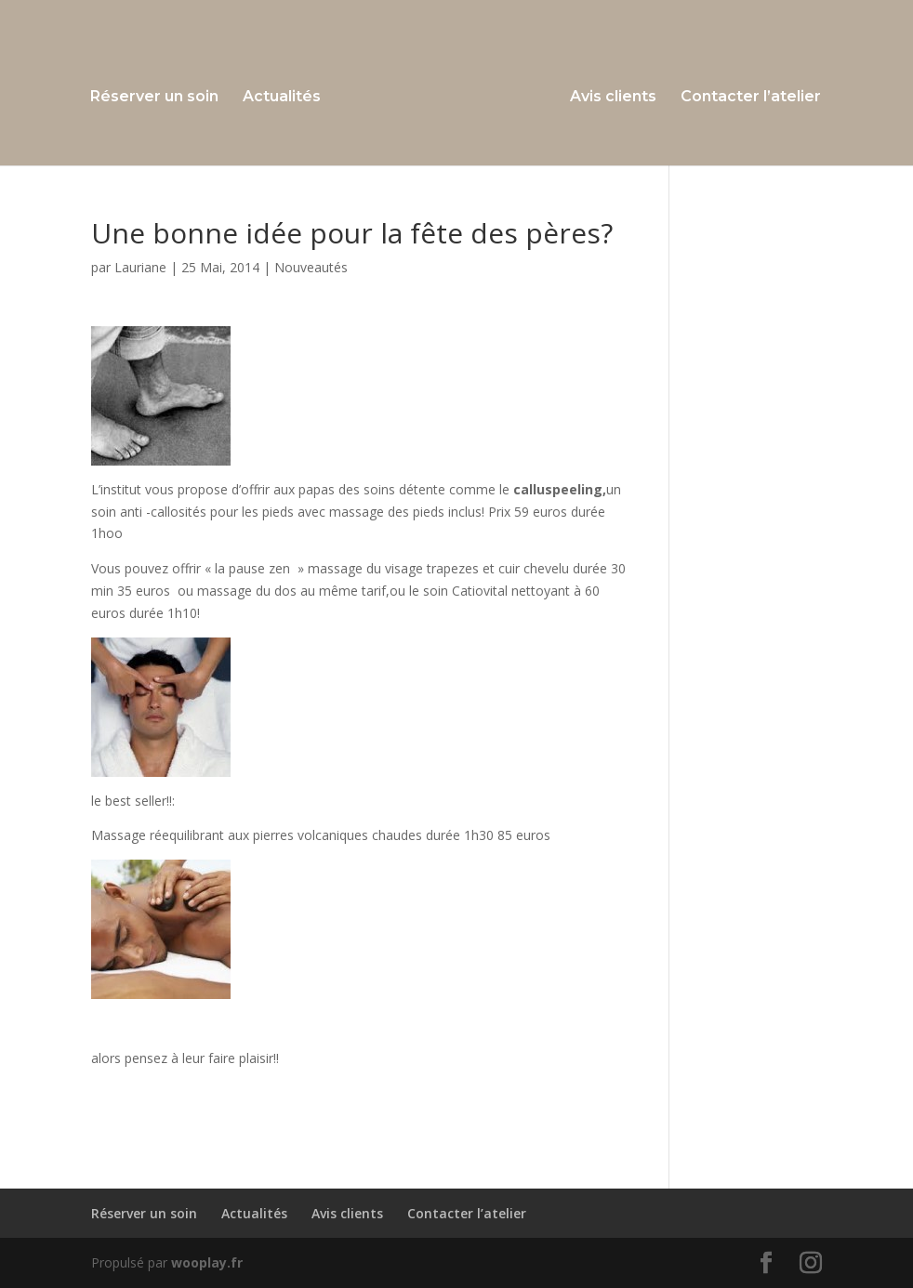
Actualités (282, 97)
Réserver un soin (154, 97)
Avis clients (613, 97)
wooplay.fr (207, 1262)
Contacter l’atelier (751, 97)
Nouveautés (311, 267)
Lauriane (140, 267)
